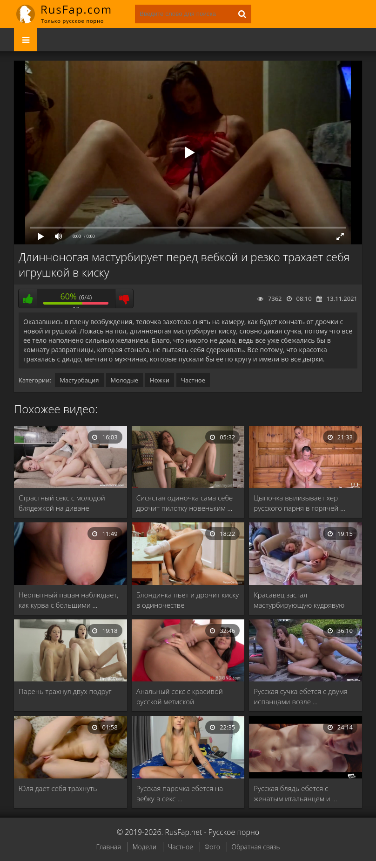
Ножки (159, 380)
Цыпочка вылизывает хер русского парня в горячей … (299, 503)
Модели (144, 846)
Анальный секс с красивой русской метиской (179, 696)
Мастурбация (79, 380)
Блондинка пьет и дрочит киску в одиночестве (187, 600)
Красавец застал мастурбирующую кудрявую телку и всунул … (299, 600)
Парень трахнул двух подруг (65, 691)
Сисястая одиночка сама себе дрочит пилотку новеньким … (184, 503)
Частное (193, 380)
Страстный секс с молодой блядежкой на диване (62, 503)
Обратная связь (256, 846)
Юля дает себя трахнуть (58, 788)
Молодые (125, 380)
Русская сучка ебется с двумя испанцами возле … (300, 696)
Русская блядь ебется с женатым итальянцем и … (295, 793)
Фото (212, 846)
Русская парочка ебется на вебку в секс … (179, 793)
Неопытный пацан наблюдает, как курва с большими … (68, 600)
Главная (108, 846)
